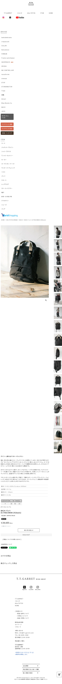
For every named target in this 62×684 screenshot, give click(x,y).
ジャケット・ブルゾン (7, 147)
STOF (3, 82)
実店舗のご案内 (19, 641)
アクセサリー (5, 201)
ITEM (42, 13)
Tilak (3, 91)
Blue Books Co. (6, 103)
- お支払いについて (21, 616)
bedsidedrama (6, 37)
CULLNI (4, 46)
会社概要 (25, 666)
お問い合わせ (19, 630)
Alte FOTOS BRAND (12, 220)
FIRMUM (4, 54)
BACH (3, 107)
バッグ (3, 209)
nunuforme (5, 74)
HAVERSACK (5, 62)
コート (3, 143)
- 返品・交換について (22, 618)
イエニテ (19, 13)
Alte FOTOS (31, 13)
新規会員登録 (19, 622)
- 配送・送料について (22, 613)
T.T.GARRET (7, 13)
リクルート (18, 627)
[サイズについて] (6, 507)
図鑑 (2, 95)
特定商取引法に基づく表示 (31, 669)
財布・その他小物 (6, 196)
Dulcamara (5, 50)
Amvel (3, 99)
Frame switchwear (8, 58)
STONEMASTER (6, 87)
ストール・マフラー (7, 188)
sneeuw (4, 78)
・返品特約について (6, 544)
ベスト (3, 172)
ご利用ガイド (19, 611)
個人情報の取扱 (28, 673)
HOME (51, 13)
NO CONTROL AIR (7, 70)
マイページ (18, 624)
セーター (4, 160)
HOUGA (4, 66)
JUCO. (3, 111)
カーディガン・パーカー (8, 164)
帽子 (2, 192)
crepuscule (5, 41)
